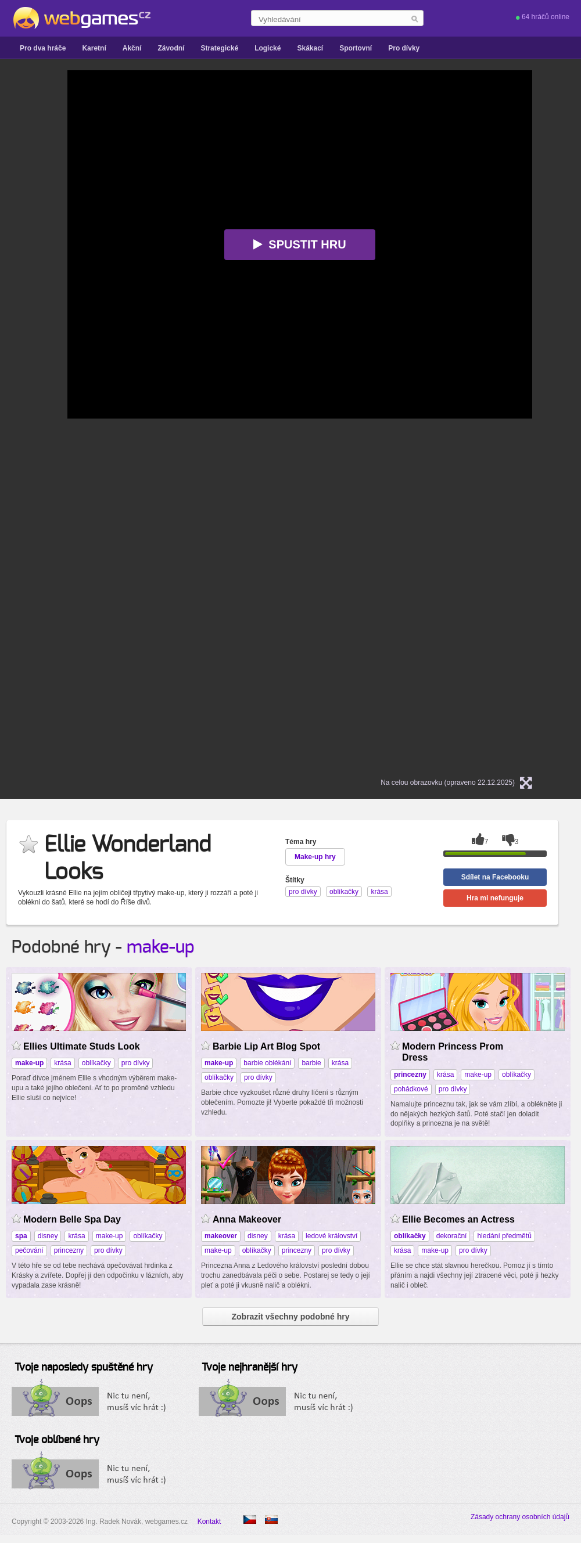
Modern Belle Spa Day (72, 1219)
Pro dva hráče (43, 48)
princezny (69, 1250)
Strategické (219, 48)
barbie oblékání (267, 1063)
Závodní (170, 48)
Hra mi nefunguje (495, 898)
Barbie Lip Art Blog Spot (266, 1046)
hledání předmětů (504, 1236)
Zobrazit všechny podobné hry (290, 1316)
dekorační (451, 1236)
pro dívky (135, 1063)
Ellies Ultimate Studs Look (81, 1046)
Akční (132, 48)
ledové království (331, 1236)
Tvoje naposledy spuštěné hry (84, 1367)
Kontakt (209, 1521)
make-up (161, 947)
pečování (29, 1250)
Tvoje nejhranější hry (249, 1367)
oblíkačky (96, 1063)
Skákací (310, 48)
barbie (311, 1063)
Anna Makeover (247, 1219)
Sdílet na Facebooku (495, 877)
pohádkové (411, 1089)
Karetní (94, 48)
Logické (267, 48)
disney (48, 1236)
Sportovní (355, 48)
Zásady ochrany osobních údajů (520, 1517)
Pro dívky (403, 48)
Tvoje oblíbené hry (57, 1440)
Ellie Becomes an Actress (458, 1219)
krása (62, 1063)
